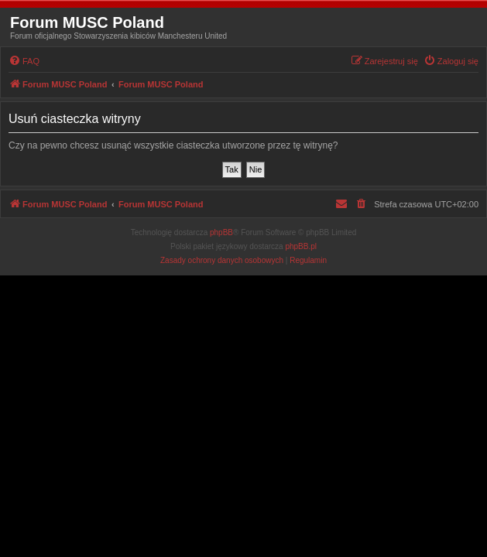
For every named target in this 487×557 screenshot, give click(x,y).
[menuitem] (24, 61)
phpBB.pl (301, 246)
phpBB (221, 232)
